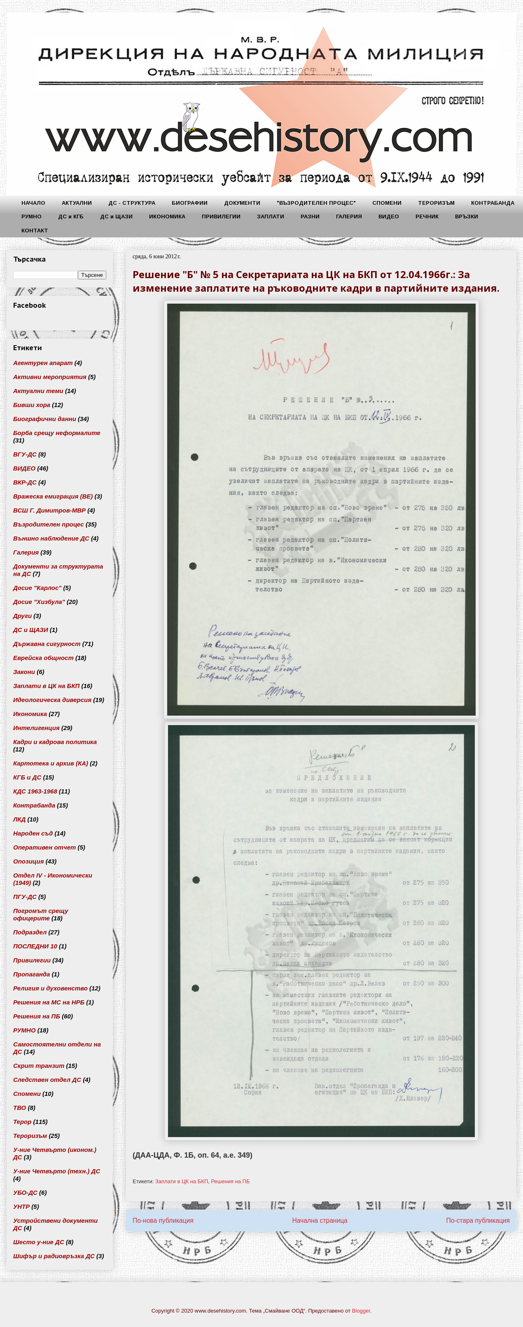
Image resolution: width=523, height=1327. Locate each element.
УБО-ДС (25, 1192)
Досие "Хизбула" (39, 601)
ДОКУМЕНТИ (242, 203)
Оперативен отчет (44, 847)
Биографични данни (44, 418)
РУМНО (31, 216)
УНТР (21, 1206)
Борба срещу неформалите (56, 432)
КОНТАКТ (34, 230)
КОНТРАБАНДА (492, 203)
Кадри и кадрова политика (55, 741)
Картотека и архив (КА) (50, 763)
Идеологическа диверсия (52, 699)
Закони (24, 671)
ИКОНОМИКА (167, 216)
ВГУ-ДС (25, 454)
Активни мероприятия (49, 376)
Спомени (27, 1093)
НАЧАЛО (33, 203)
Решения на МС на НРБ (48, 1002)
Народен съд (33, 833)
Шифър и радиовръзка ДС (54, 1255)
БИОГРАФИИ (190, 203)
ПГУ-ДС (25, 896)
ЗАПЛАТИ (270, 216)
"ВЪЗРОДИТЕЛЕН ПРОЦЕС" (316, 203)
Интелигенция (36, 727)
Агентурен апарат (43, 362)
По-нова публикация (163, 1220)
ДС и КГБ (71, 216)
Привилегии (32, 960)
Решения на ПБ (230, 1181)
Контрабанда (34, 805)
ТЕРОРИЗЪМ (436, 203)
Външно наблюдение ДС (51, 538)
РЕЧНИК (427, 216)
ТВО (19, 1107)
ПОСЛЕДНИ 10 (35, 946)
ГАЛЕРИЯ (349, 216)
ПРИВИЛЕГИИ (221, 216)
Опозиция (28, 861)
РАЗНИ (310, 216)
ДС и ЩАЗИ (116, 216)
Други (22, 615)
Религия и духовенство (50, 988)
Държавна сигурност (47, 643)
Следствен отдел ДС (47, 1079)
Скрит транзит (38, 1065)
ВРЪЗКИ (466, 216)
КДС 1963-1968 (35, 791)
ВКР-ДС (25, 482)
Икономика (30, 713)
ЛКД (19, 819)
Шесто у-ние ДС (38, 1241)
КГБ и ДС (27, 777)
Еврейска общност (43, 657)
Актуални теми (38, 390)
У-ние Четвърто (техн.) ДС (56, 1171)
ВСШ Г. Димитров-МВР (49, 510)
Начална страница (319, 1220)
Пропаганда (31, 974)
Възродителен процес (48, 524)
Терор (22, 1121)
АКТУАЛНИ (77, 203)
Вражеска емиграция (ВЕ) (53, 496)
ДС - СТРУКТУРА (131, 203)
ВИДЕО (388, 216)
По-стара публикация (478, 1220)
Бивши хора (31, 404)
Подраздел (30, 932)
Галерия (26, 552)
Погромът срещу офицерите (40, 914)
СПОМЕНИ (387, 203)
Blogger (361, 1311)
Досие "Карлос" (37, 587)
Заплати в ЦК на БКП (181, 1181)
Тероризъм (30, 1135)
